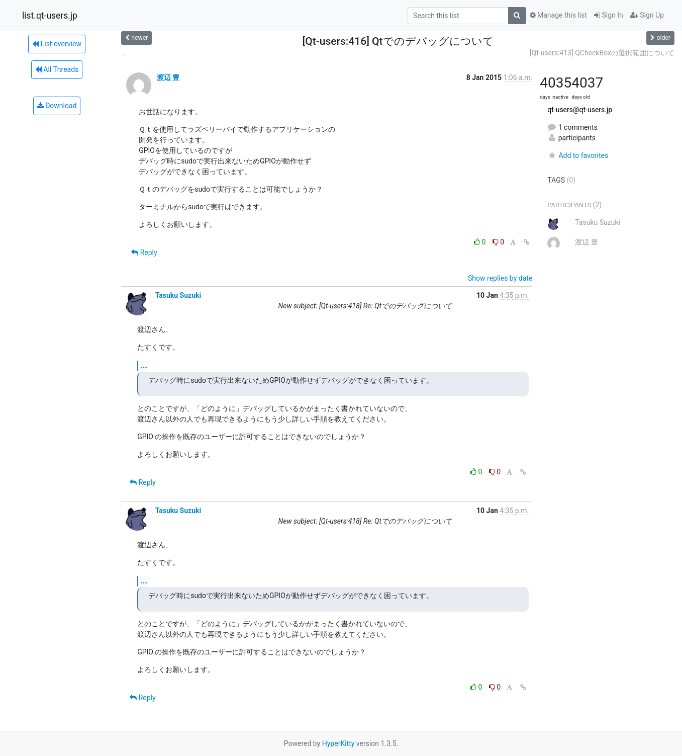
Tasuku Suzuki (178, 295)
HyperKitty (338, 743)
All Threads (56, 69)
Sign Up (647, 15)
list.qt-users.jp (49, 16)
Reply (144, 252)
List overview (56, 44)
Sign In (608, 15)
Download (57, 106)
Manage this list (558, 15)
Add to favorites (577, 155)
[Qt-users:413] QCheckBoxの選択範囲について (602, 53)
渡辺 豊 (168, 77)
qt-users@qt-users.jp (579, 110)
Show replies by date (500, 278)
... (124, 53)
